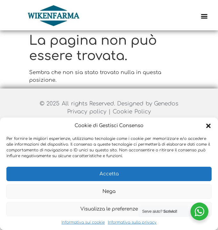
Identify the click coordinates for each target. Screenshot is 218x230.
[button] (208, 126)
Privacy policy (87, 112)
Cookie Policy (132, 112)
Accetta (109, 174)
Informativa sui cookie (83, 222)
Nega (109, 191)
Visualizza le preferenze (109, 209)
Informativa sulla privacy (132, 222)
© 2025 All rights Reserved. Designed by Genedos (109, 104)
